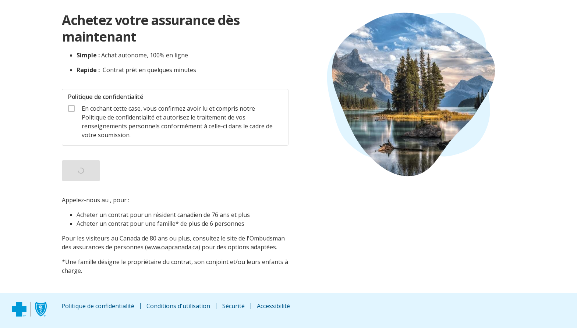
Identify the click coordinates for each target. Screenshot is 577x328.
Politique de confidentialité (118, 117)
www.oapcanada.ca (172, 247)
